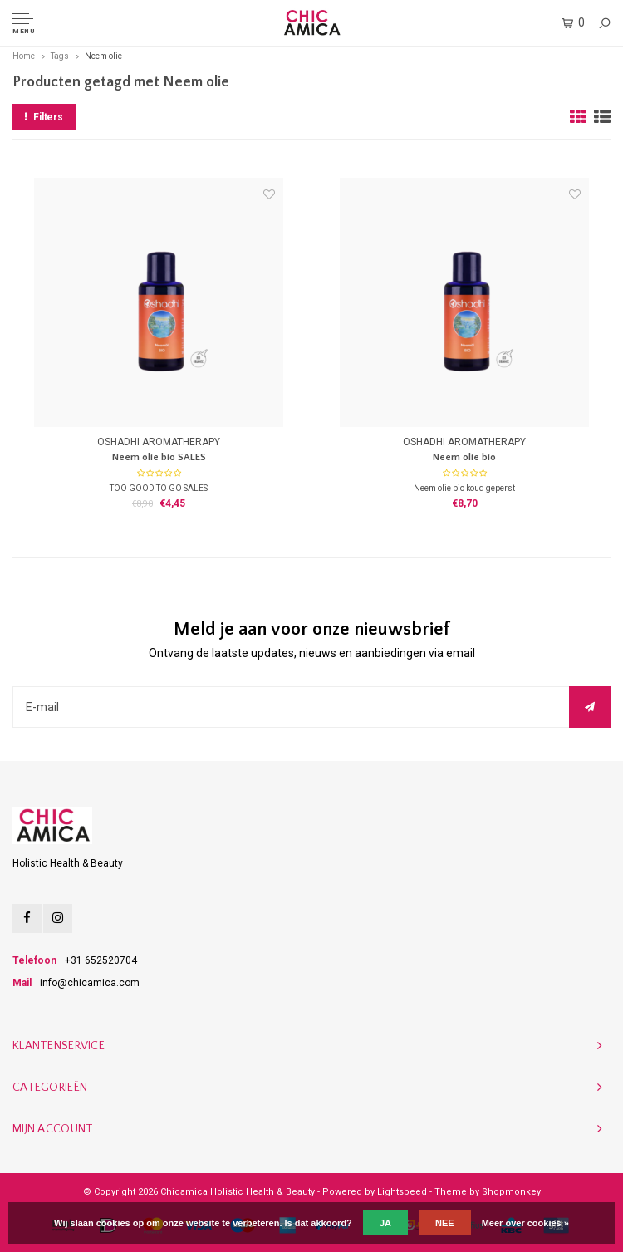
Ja (385, 1223)
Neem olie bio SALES (159, 457)
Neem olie (103, 56)
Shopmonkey (511, 1191)
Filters (44, 117)
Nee (444, 1223)
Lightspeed (402, 1191)
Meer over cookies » (525, 1223)
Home (23, 56)
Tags (60, 56)
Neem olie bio (464, 457)
